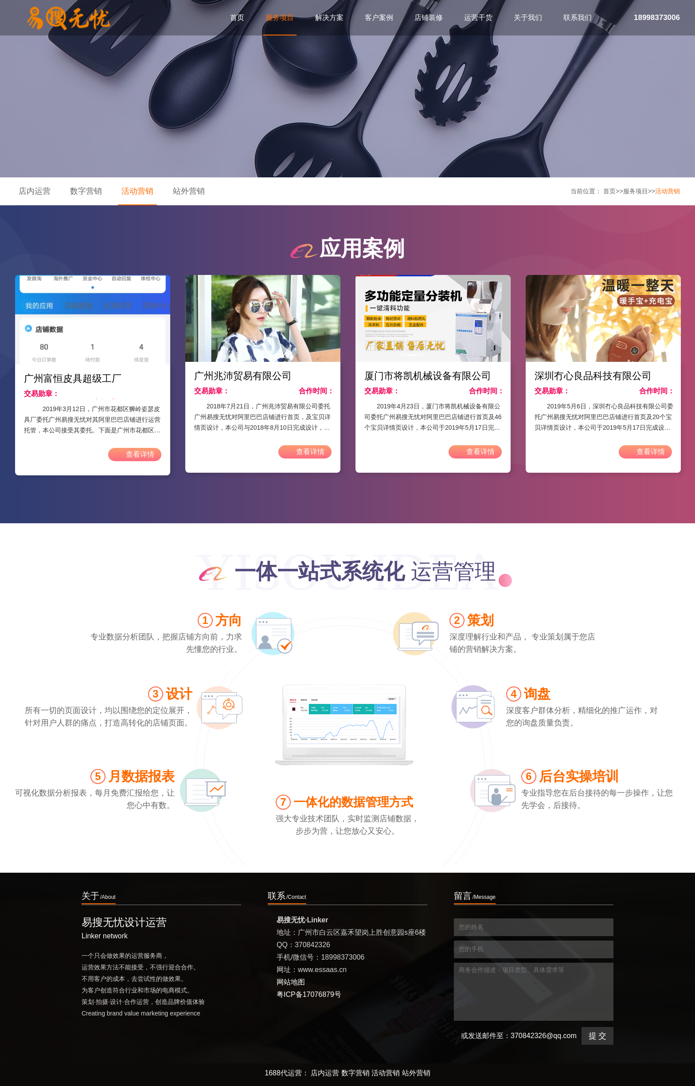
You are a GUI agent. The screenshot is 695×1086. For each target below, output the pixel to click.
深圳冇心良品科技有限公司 (593, 375)
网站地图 (291, 982)
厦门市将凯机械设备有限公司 (427, 375)
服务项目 (635, 191)
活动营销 (137, 191)
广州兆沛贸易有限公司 (243, 375)
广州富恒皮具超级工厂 (72, 378)
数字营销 (86, 191)
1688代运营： (287, 1073)
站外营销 (189, 191)
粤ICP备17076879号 (309, 994)
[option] (93, 375)
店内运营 (35, 191)
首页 (237, 17)
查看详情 (131, 454)
